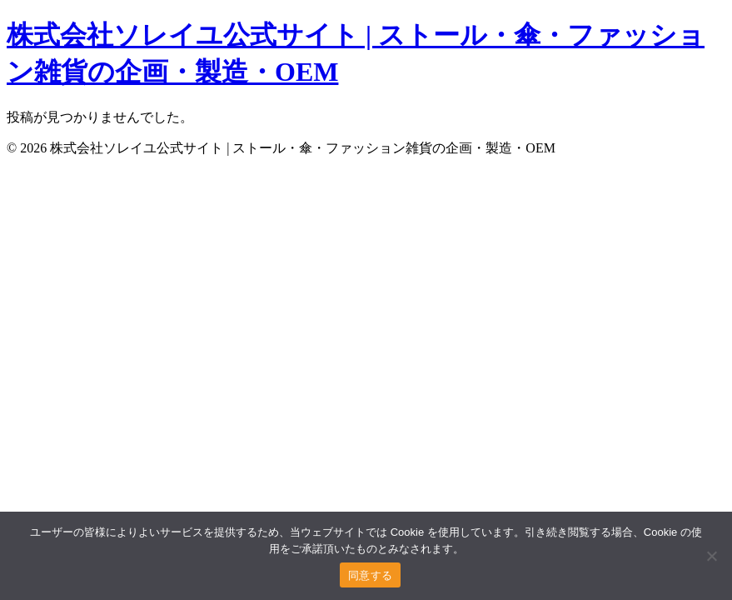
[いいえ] (711, 556)
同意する (370, 575)
